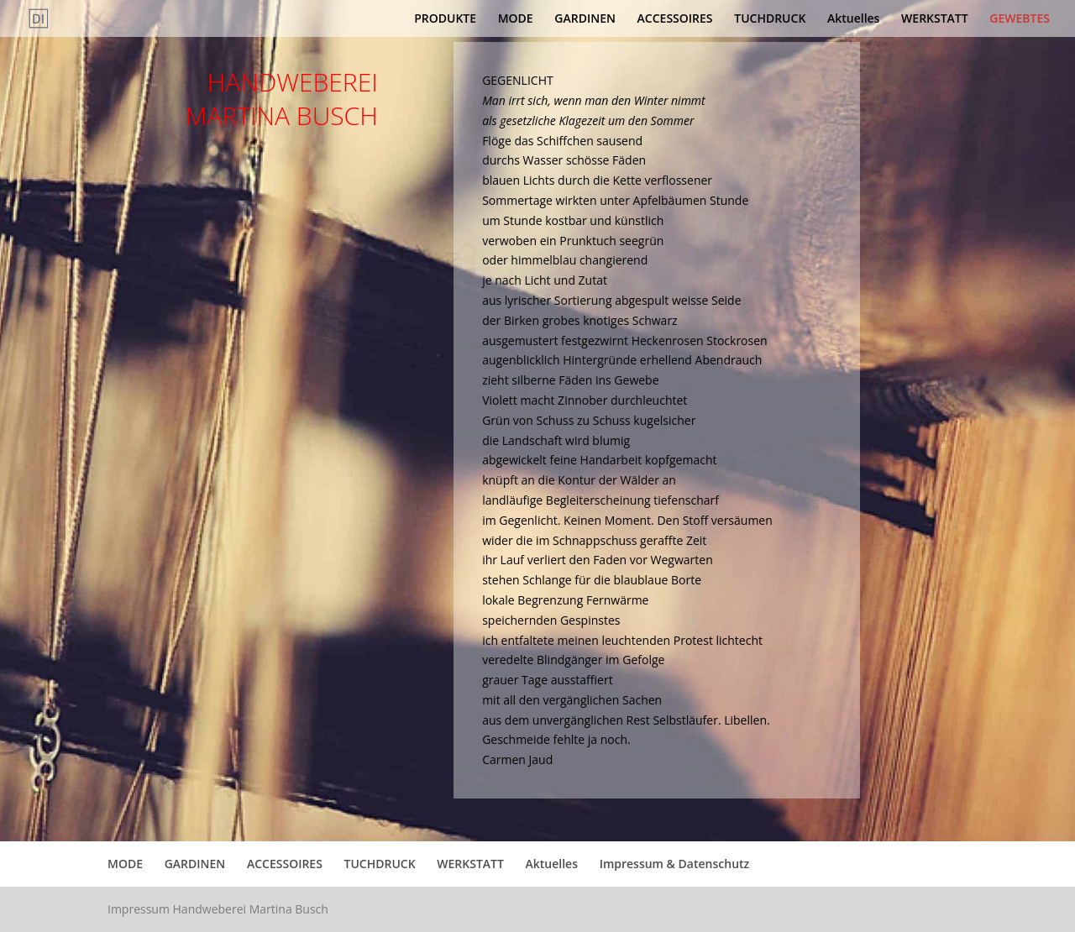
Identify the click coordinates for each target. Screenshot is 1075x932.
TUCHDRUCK (769, 19)
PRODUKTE (445, 19)
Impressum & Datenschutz (675, 864)
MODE (515, 19)
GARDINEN (585, 19)
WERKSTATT (934, 19)
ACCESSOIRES (675, 19)
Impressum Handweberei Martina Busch (218, 909)
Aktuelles (853, 19)
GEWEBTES (1019, 19)
